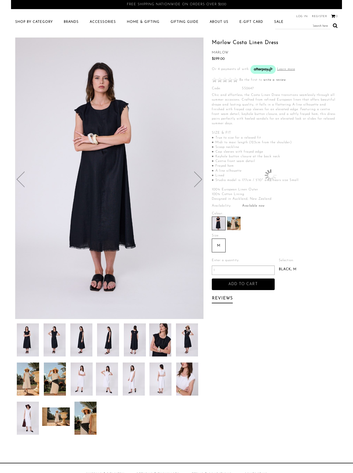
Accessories (103, 43)
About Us (219, 43)
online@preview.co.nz (217, 403)
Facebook (128, 403)
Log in (302, 16)
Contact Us (255, 391)
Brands (71, 43)
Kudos (242, 445)
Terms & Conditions (212, 391)
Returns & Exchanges (158, 391)
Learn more (286, 90)
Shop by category (34, 43)
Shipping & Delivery (105, 391)
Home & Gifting (143, 43)
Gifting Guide (184, 43)
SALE (279, 43)
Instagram (166, 403)
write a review (274, 101)
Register (319, 16)
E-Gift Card (251, 43)
